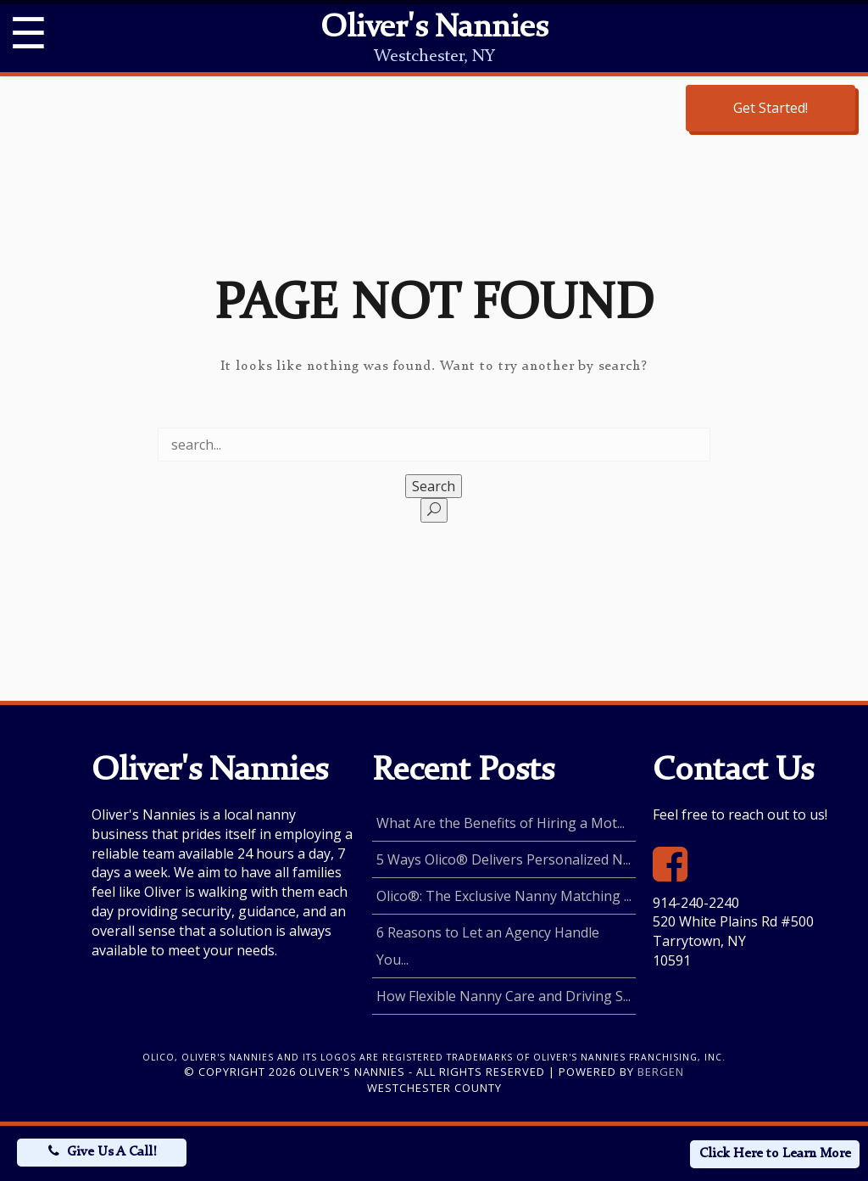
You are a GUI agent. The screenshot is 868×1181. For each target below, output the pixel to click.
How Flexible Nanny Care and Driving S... (503, 996)
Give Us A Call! (111, 1152)
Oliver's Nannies (434, 29)
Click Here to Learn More (775, 1154)
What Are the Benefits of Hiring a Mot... (500, 823)
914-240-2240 (696, 902)
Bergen (660, 1071)
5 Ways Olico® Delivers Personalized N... (503, 859)
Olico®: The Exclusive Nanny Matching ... (504, 896)
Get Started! (770, 107)
